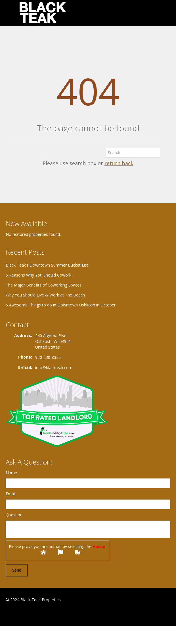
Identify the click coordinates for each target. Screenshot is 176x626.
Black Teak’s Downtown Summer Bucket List (47, 265)
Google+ (19, 613)
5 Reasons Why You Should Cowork (38, 275)
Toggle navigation (11, 14)
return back (118, 163)
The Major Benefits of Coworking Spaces (43, 285)
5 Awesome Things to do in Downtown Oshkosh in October (61, 305)
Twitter (33, 613)
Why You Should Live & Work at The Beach (45, 295)
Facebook (7, 613)
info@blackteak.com (53, 367)
